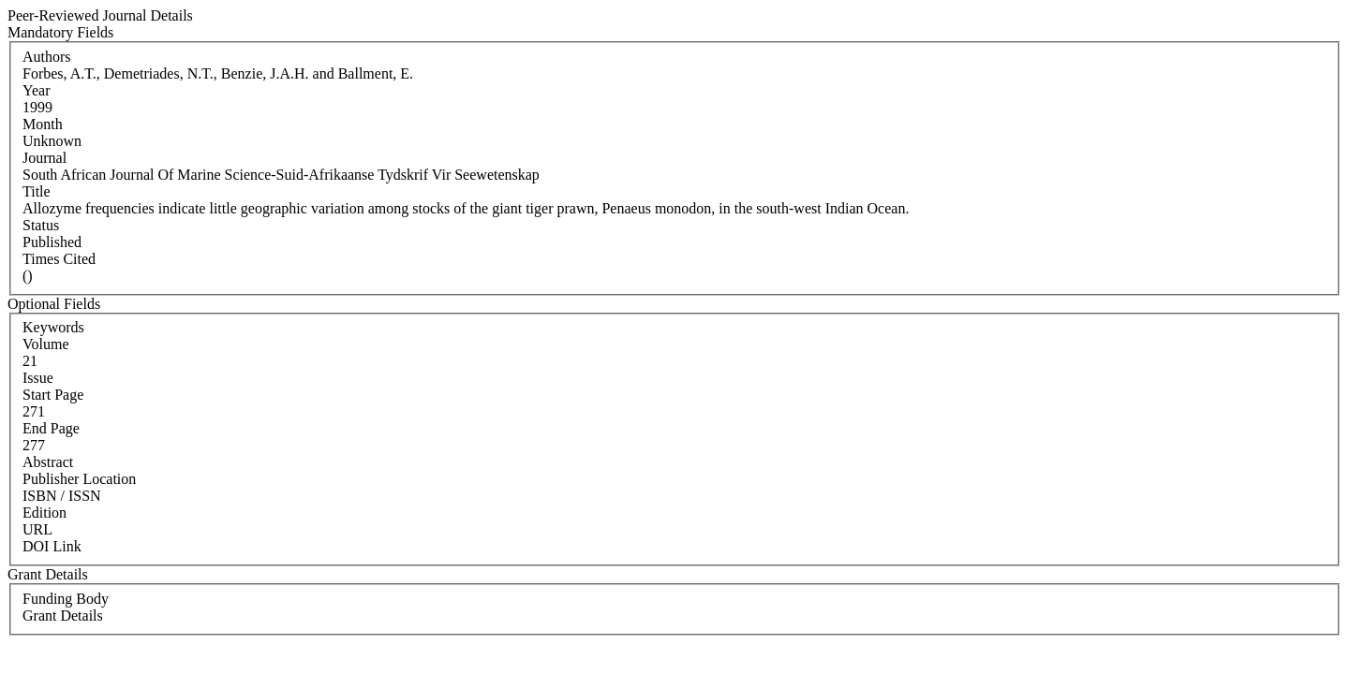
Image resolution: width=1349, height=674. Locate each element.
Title (36, 191)
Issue (37, 378)
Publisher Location (79, 479)
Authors (46, 57)
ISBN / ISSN (61, 496)
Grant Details (62, 615)
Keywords (53, 327)
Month (42, 124)
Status (40, 225)
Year (36, 90)
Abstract (47, 462)
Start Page (52, 395)
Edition (44, 512)
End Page (51, 428)
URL (37, 529)
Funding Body (65, 599)
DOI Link (52, 546)
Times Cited (59, 259)
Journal (44, 158)
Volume (45, 344)
